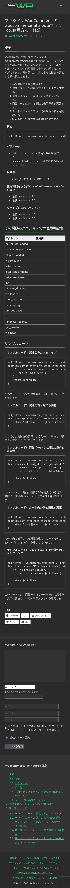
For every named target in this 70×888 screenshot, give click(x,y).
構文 (17, 779)
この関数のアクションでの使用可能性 (31, 804)
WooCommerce (18, 36)
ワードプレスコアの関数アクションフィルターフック (35, 862)
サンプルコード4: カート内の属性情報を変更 (39, 832)
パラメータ (21, 783)
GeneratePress (48, 883)
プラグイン (36, 36)
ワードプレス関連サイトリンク (29, 877)
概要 (11, 773)
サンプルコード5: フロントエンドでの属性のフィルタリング (39, 840)
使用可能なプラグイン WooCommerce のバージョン (39, 793)
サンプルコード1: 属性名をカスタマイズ (38, 813)
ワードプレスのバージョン (30, 800)
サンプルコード (18, 808)
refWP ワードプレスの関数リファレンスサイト (35, 857)
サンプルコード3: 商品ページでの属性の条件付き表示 (39, 824)
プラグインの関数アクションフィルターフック (35, 867)
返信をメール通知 (17, 737)
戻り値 (18, 787)
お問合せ (52, 877)
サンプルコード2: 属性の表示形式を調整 (38, 817)
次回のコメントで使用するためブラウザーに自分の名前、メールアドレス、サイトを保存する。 (36, 728)
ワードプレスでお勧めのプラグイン (35, 872)
